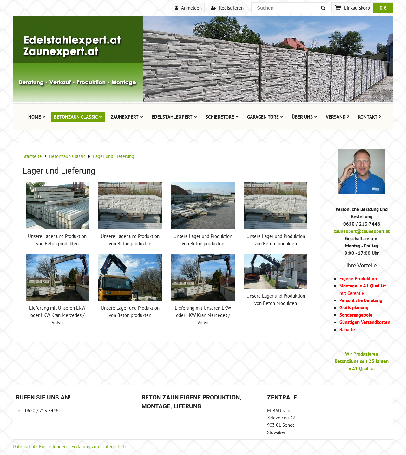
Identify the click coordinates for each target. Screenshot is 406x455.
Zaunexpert (127, 117)
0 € (383, 7)
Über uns (305, 117)
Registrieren (227, 7)
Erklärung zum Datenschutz (99, 446)
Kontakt (369, 117)
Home (37, 117)
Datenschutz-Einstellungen (40, 446)
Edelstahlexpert (174, 117)
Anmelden (188, 7)
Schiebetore (222, 117)
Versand (338, 117)
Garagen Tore (265, 117)
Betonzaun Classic (78, 117)
